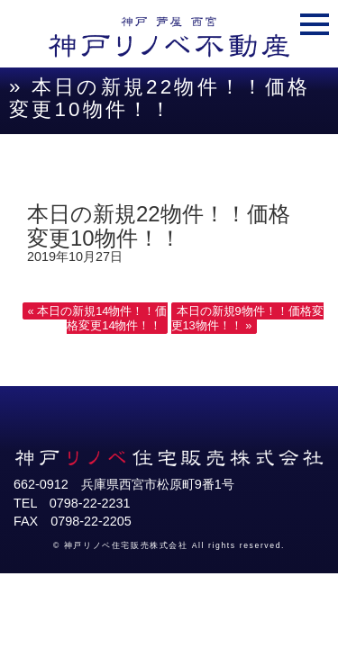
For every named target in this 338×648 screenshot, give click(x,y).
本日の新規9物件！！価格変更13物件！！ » (247, 318)
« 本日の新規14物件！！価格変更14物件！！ (98, 318)
